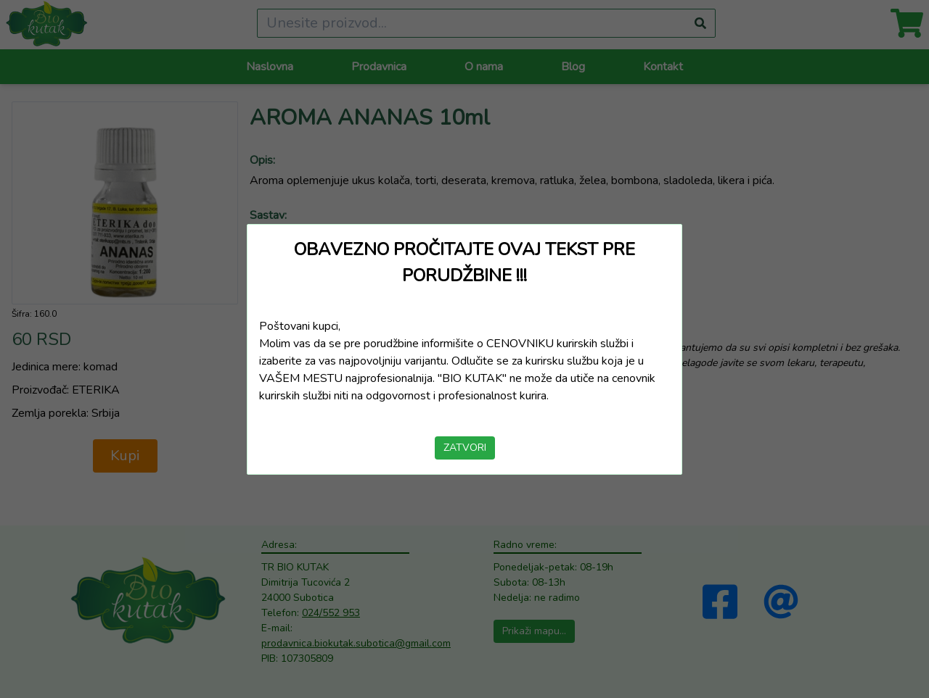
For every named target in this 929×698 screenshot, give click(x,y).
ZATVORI (464, 447)
